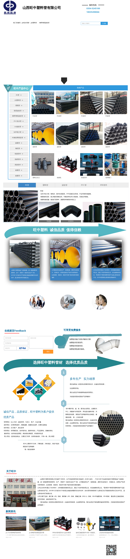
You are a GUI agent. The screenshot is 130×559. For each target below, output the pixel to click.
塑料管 (45, 185)
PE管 (27, 185)
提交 (48, 351)
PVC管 (83, 185)
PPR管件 (103, 185)
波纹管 (64, 185)
